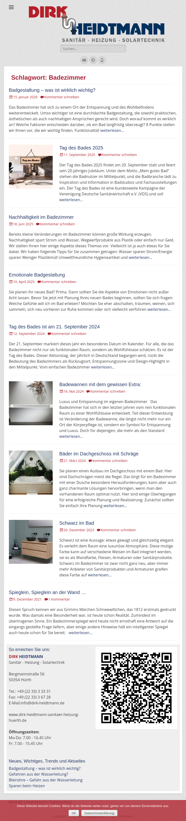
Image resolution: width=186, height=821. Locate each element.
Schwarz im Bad (76, 523)
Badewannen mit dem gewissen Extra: (100, 384)
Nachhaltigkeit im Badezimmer (41, 217)
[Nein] (180, 810)
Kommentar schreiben (61, 97)
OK (74, 813)
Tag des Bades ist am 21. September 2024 (54, 326)
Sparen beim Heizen (27, 785)
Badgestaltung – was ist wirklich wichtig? (52, 90)
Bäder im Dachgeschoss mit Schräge (99, 453)
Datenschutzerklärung (99, 813)
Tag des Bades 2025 (81, 147)
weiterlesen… (112, 130)
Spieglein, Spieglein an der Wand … (47, 592)
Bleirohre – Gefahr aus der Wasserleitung (46, 780)
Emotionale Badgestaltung (37, 274)
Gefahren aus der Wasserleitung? (38, 774)
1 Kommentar (59, 599)
